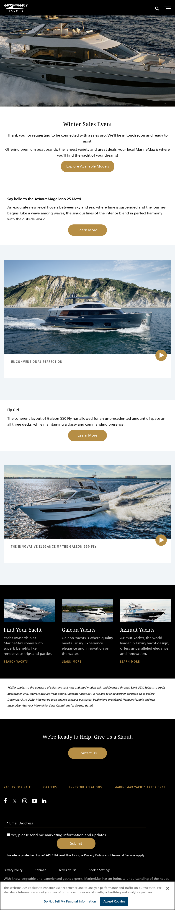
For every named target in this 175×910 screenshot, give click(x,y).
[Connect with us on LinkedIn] (44, 800)
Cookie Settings (99, 870)
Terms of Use (67, 870)
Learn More (87, 230)
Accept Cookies (114, 901)
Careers (50, 787)
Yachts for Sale (17, 787)
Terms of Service (123, 855)
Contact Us (87, 753)
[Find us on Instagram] (24, 800)
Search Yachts (16, 661)
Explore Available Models (87, 166)
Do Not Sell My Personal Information (70, 901)
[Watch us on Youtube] (34, 800)
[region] (87, 895)
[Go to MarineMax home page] (16, 8)
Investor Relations (85, 787)
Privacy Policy (94, 855)
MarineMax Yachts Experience (140, 787)
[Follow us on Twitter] (14, 801)
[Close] (168, 888)
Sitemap (40, 870)
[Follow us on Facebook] (5, 800)
